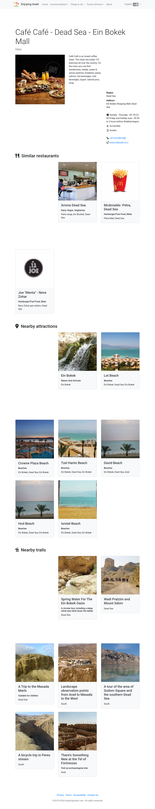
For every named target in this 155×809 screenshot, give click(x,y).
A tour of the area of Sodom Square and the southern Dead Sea (118, 692)
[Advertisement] (77, 19)
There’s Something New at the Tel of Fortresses (75, 759)
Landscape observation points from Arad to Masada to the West (76, 692)
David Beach (113, 463)
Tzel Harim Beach (74, 463)
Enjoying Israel (30, 4)
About (109, 4)
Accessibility (79, 795)
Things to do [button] (76, 4)
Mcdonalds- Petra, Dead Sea (117, 207)
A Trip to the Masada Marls (33, 689)
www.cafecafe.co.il (119, 142)
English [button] (132, 4)
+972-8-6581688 (118, 138)
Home (45, 4)
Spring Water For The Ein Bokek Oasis (76, 601)
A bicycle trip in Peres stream (34, 757)
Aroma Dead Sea (73, 205)
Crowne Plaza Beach (33, 463)
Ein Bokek (68, 375)
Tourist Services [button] (94, 4)
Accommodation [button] (58, 4)
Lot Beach (111, 375)
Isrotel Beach (71, 524)
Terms (68, 795)
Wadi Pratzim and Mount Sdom (117, 601)
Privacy (60, 795)
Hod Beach (26, 524)
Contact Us (92, 795)
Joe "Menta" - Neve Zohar (32, 295)
